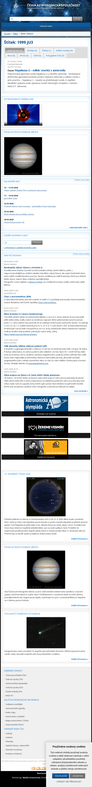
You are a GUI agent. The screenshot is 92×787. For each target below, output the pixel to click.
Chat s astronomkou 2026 (17, 296)
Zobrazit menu (46, 26)
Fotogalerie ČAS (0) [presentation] (55, 55)
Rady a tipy (10, 712)
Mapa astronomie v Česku (17, 720)
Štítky (15, 33)
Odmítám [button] (78, 776)
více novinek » (81, 391)
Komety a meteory (14, 753)
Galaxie (9, 737)
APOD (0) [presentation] (24, 55)
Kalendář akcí (12, 181)
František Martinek (15, 64)
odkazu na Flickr (35, 282)
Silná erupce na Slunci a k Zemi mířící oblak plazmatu (32, 375)
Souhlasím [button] (61, 776)
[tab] (15, 50)
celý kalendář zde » (78, 227)
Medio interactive (31, 777)
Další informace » (79, 538)
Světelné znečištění (14, 704)
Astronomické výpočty (15, 708)
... (26, 86)
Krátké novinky (12, 255)
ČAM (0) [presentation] (37, 55)
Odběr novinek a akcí (16, 235)
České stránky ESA (14, 691)
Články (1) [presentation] (46, 50)
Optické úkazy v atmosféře (17, 745)
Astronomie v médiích (15, 716)
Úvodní (7, 33)
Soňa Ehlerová (10, 293)
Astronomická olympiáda (16, 683)
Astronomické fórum (15, 724)
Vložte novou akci (82, 180)
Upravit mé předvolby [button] (69, 781)
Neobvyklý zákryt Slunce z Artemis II (23, 267)
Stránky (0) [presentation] (32, 50)
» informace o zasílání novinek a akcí (20, 247)
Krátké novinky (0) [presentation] (64, 50)
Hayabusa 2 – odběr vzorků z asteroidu (40, 70)
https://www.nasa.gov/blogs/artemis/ (20, 334)
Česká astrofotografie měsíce (21, 132)
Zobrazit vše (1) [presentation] (14, 50)
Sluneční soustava (14, 67)
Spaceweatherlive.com (38, 363)
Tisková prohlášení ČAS (16, 675)
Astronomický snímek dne (18, 99)
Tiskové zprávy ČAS (14, 679)
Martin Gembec (10, 264)
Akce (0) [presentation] (11, 55)
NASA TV (9, 695)
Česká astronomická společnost (23, 761)
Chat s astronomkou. (47, 302)
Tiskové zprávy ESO (14, 687)
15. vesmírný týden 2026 (17, 474)
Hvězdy (9, 733)
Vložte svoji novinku (81, 254)
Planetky (9, 741)
